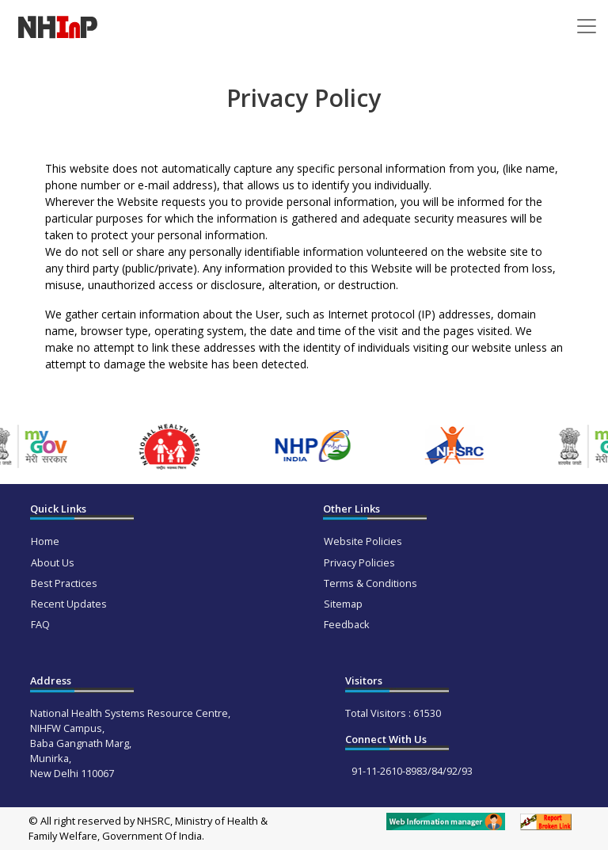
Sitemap (343, 604)
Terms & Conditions (370, 583)
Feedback (347, 624)
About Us (52, 562)
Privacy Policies (359, 562)
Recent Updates (69, 604)
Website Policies (363, 541)
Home (45, 541)
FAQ (40, 624)
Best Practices (64, 583)
